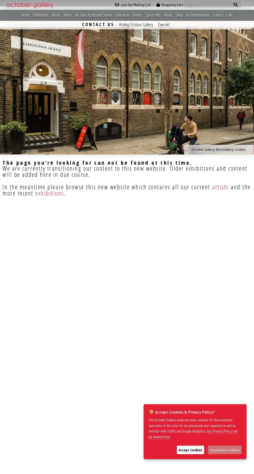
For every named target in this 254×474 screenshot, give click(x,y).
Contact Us (98, 24)
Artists (56, 15)
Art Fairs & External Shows (93, 15)
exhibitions (49, 193)
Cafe (229, 15)
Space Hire (153, 15)
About (168, 15)
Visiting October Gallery (136, 25)
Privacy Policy (170, 470)
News (68, 15)
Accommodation (197, 15)
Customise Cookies (225, 449)
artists (220, 187)
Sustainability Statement (198, 470)
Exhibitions (41, 15)
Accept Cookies (190, 449)
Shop (179, 15)
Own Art (163, 25)
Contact (217, 15)
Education (122, 15)
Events (137, 15)
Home (25, 15)
